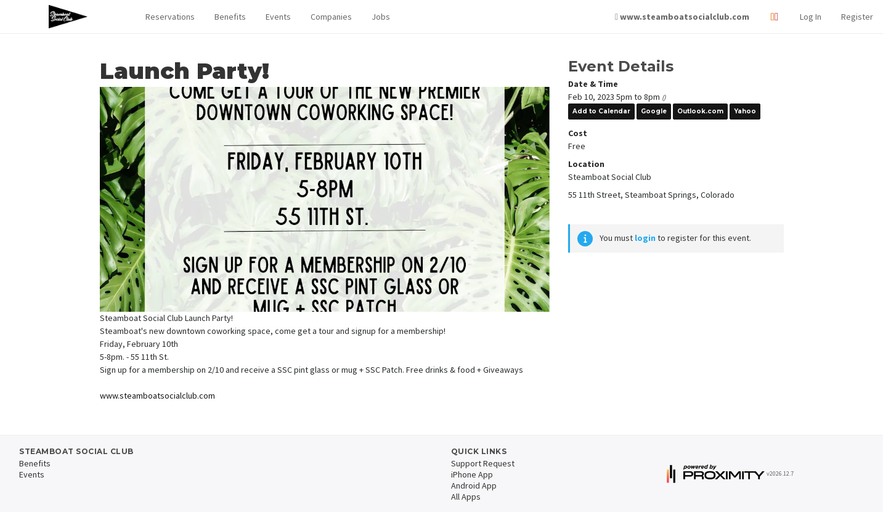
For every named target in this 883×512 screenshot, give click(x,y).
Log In (810, 16)
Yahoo (745, 111)
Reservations (170, 16)
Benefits (230, 16)
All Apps (466, 496)
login (645, 237)
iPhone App (472, 474)
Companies (331, 16)
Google (654, 111)
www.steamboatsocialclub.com (157, 395)
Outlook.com (700, 111)
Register (857, 16)
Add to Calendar (601, 111)
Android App (474, 485)
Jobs (381, 16)
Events (278, 16)
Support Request (483, 463)
